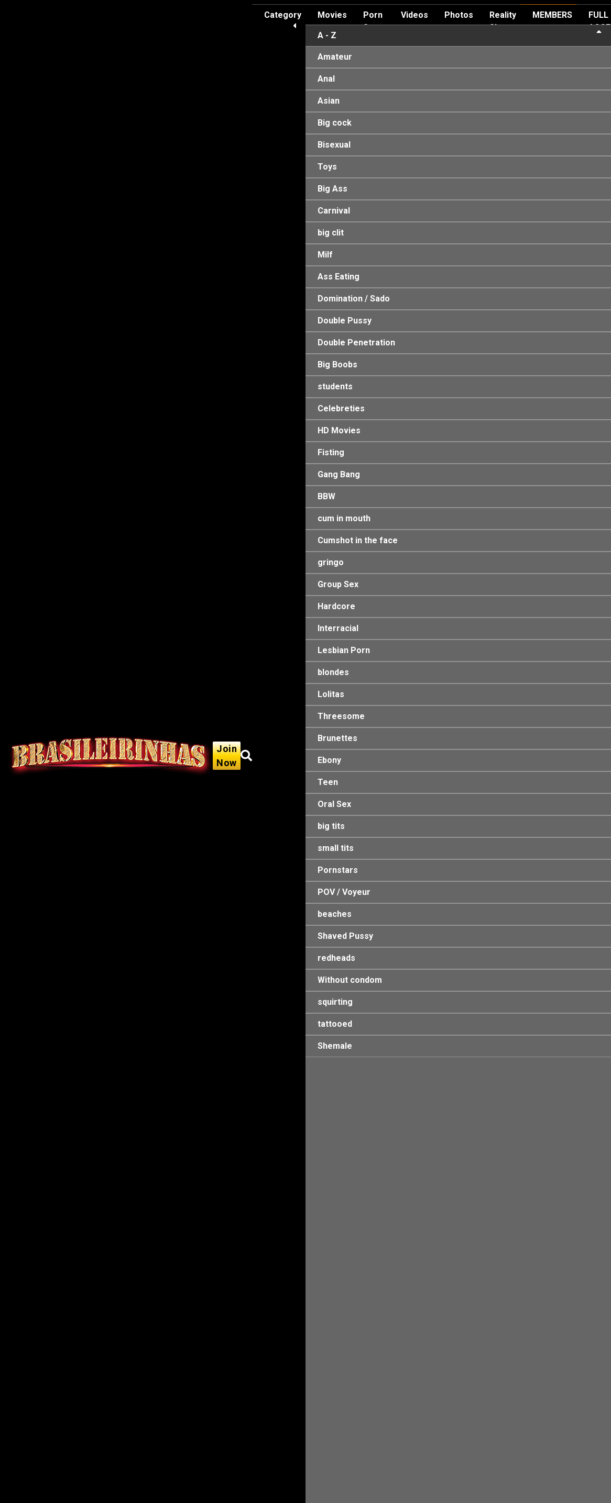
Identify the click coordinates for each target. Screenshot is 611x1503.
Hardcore (336, 606)
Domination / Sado (354, 299)
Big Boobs (337, 364)
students (335, 386)
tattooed (335, 1024)
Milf (325, 255)
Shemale (335, 1046)
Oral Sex (334, 804)
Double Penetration (356, 342)
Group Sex (338, 584)
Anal (326, 79)
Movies (332, 15)
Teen (328, 782)
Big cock (335, 123)
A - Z (460, 34)
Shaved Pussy (345, 936)
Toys (327, 167)
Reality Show (502, 21)
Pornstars (338, 870)
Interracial (338, 628)
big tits (331, 826)
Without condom (350, 980)
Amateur (335, 57)
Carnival (334, 211)
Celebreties (341, 408)
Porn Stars (374, 21)
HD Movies (339, 430)
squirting (335, 1002)
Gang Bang (339, 474)
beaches (335, 914)
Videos (414, 15)
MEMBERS (552, 15)
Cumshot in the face (358, 540)
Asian (329, 101)
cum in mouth (344, 518)
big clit (331, 233)
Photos (458, 15)
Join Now (226, 755)
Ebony (329, 760)
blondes (333, 672)
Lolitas (331, 694)
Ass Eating (338, 277)
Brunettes (337, 738)
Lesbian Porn (344, 650)
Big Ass (332, 189)
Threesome (341, 716)
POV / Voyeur (344, 892)
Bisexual (334, 145)
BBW (326, 496)
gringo (331, 562)
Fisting (331, 452)
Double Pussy (345, 321)
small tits (336, 848)
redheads (336, 958)
